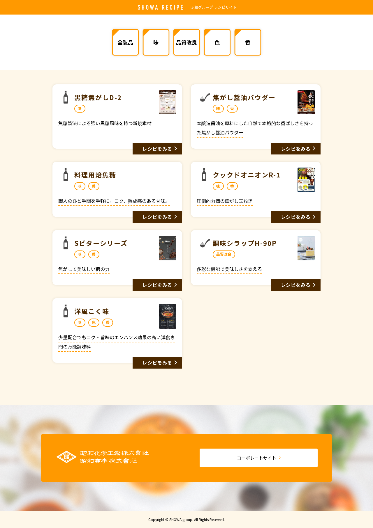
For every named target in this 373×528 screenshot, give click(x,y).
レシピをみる (157, 148)
